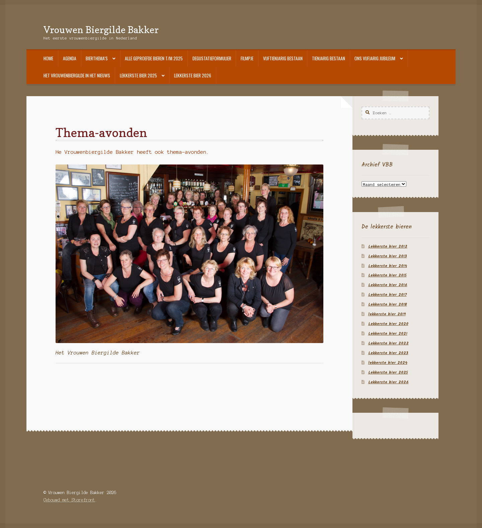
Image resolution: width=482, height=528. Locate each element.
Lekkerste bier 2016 (387, 285)
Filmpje (247, 58)
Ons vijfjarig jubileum (374, 58)
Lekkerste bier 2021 (387, 333)
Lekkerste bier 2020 (388, 324)
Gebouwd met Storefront (69, 500)
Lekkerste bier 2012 (387, 246)
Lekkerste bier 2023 (388, 353)
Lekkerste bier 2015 (387, 275)
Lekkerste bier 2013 (387, 256)
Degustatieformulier (211, 58)
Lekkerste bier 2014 (387, 266)
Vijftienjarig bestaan (283, 58)
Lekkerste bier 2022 (388, 343)
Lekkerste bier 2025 (138, 75)
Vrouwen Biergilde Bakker (101, 29)
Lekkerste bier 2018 (387, 304)
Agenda (69, 58)
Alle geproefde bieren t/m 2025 (154, 58)
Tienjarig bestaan (328, 58)
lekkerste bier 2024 (387, 362)
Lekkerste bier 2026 (192, 75)
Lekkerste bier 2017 (387, 294)
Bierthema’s (97, 58)
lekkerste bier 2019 (387, 314)
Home (48, 58)
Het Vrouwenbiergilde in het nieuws (77, 75)
